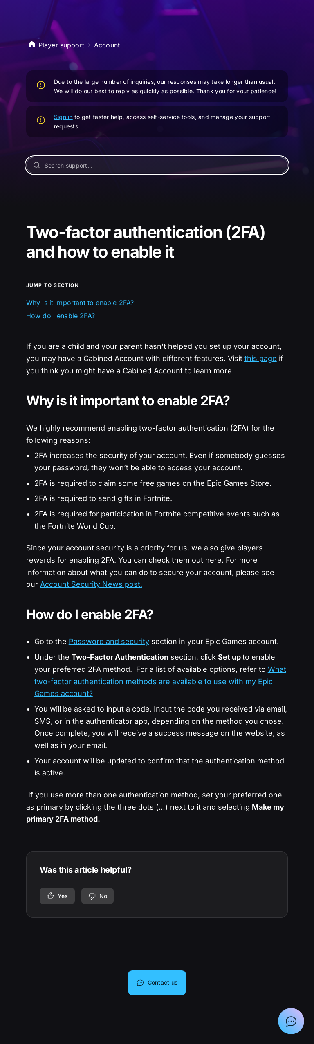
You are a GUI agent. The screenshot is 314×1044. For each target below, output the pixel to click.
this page (260, 358)
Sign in (63, 116)
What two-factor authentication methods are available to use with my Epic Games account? (160, 681)
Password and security (109, 641)
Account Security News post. (91, 584)
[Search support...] (157, 165)
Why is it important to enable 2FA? (80, 303)
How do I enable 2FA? (60, 316)
